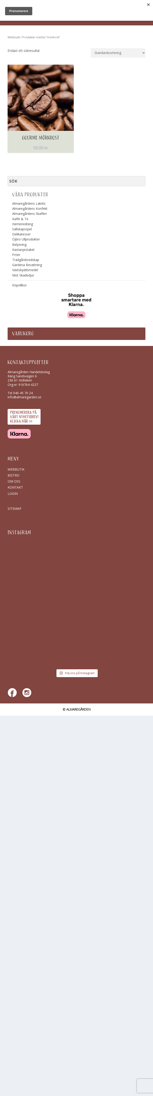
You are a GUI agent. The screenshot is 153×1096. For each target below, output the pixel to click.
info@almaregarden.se (24, 397)
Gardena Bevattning (27, 265)
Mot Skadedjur (23, 275)
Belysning (19, 244)
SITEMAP (14, 508)
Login (13, 493)
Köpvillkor (19, 285)
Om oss (14, 481)
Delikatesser (21, 234)
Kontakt (15, 487)
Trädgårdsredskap (25, 260)
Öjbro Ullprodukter (26, 239)
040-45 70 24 (23, 393)
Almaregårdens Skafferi (29, 213)
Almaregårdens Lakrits (29, 203)
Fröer (16, 254)
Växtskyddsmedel (25, 270)
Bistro (13, 475)
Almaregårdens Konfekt (29, 208)
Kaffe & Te (20, 219)
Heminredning (22, 224)
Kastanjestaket (23, 249)
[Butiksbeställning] (118, 53)
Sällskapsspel (22, 229)
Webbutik (14, 37)
